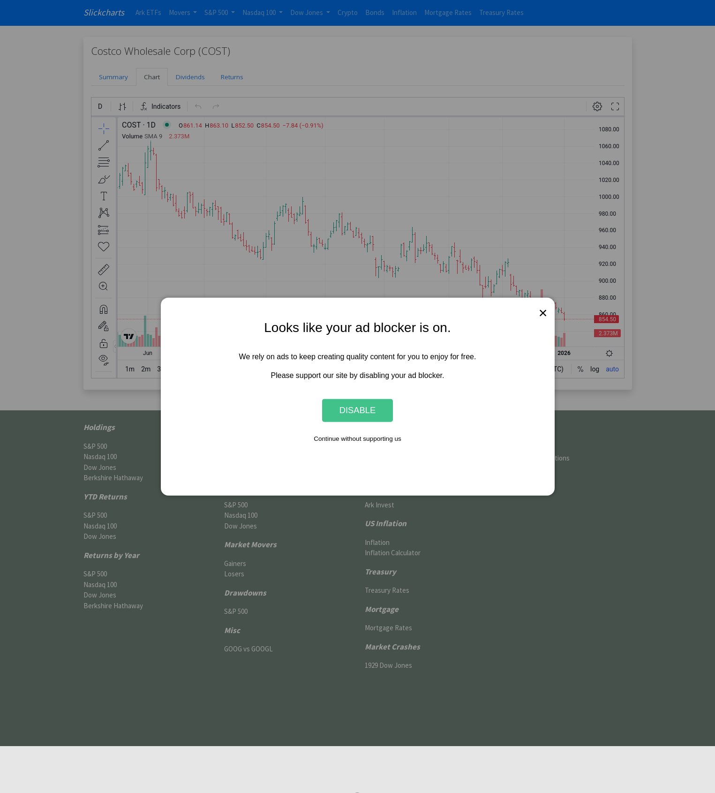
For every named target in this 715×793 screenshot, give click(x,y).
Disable (357, 410)
